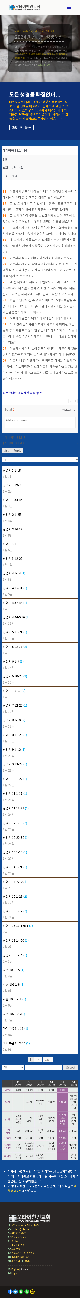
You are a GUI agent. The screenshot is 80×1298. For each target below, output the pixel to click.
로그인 (26, 1260)
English (13, 1269)
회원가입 (14, 1260)
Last (47, 1059)
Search (70, 1067)
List (6, 450)
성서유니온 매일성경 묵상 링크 (22, 392)
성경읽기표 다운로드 (21, 127)
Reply (17, 450)
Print (72, 401)
